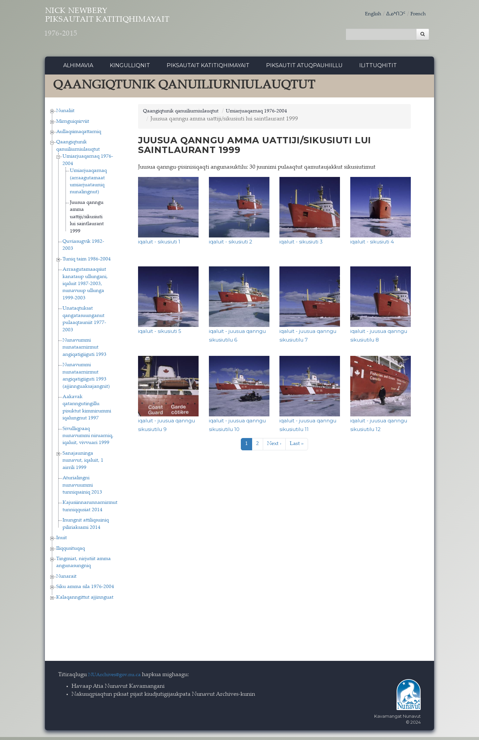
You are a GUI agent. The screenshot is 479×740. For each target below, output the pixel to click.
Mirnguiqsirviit (72, 124)
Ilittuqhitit (378, 68)
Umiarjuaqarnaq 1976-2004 (272, 114)
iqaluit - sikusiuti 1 (159, 244)
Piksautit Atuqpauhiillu (304, 68)
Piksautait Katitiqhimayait (208, 68)
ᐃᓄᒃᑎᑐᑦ (392, 14)
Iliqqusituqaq (70, 551)
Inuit (61, 540)
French (417, 14)
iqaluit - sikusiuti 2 (230, 244)
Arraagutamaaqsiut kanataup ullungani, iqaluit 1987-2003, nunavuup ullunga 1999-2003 (85, 286)
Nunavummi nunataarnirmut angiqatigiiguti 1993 (84, 350)
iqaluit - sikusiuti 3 (301, 244)
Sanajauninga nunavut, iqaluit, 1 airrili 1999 (83, 463)
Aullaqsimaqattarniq (78, 134)
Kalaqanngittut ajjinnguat (84, 600)
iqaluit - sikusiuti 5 (159, 334)
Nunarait (66, 579)
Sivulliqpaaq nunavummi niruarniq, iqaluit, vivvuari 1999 (88, 438)
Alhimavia (78, 68)
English (368, 14)
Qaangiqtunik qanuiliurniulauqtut (186, 114)
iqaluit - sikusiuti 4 (372, 244)
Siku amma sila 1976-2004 (85, 589)
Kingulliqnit (130, 68)
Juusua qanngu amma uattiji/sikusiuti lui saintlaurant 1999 (87, 219)
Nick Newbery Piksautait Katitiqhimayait (135, 27)
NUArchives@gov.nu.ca (118, 677)
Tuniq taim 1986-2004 (87, 261)
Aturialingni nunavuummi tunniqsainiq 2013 (82, 488)
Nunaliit (65, 113)
